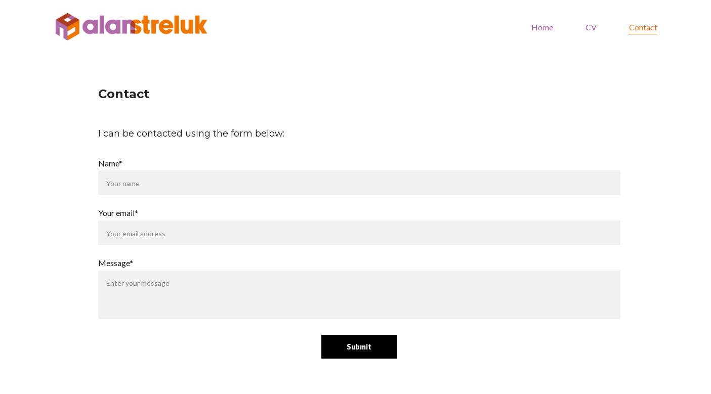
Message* (115, 263)
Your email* (118, 212)
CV (591, 27)
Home (542, 27)
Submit (359, 346)
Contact (643, 27)
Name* (110, 163)
